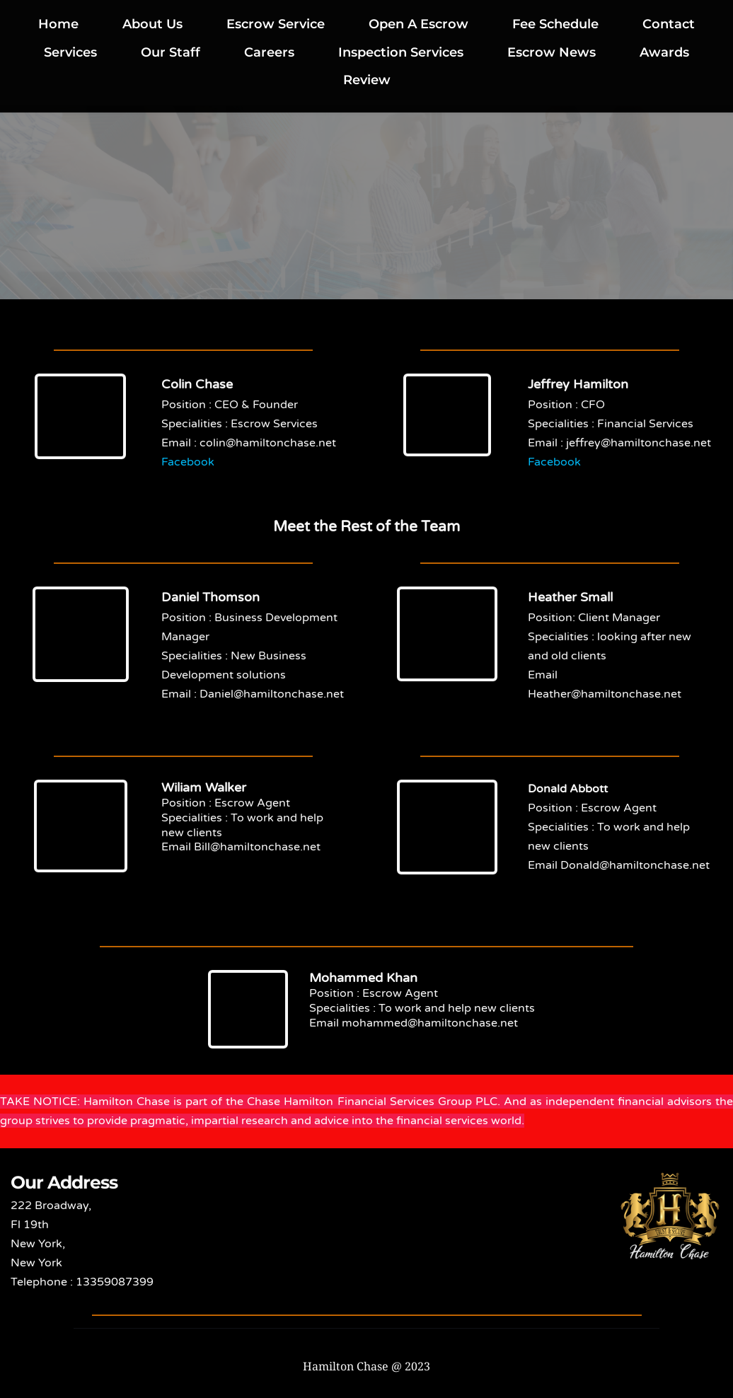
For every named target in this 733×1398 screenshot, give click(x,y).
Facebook (187, 462)
